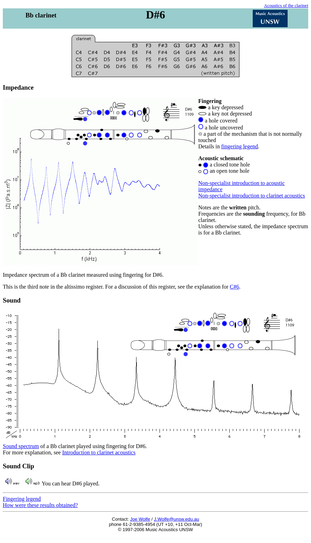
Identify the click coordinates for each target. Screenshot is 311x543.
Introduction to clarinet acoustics (98, 452)
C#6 (234, 287)
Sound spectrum (21, 446)
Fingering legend (22, 499)
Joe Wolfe (140, 519)
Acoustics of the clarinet (286, 5)
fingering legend (239, 146)
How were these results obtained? (40, 505)
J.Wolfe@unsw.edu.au (176, 519)
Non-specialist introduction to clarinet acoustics (251, 196)
